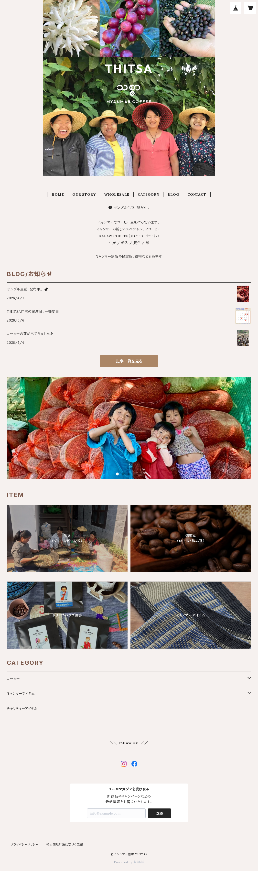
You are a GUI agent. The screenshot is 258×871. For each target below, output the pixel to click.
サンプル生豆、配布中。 (129, 207)
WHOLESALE (116, 194)
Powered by (129, 862)
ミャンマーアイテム (21, 693)
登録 (159, 813)
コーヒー (13, 679)
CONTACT (196, 194)
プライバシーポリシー (25, 844)
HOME (58, 194)
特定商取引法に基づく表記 (64, 844)
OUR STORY (84, 194)
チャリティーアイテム (22, 708)
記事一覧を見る (129, 361)
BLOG (173, 194)
